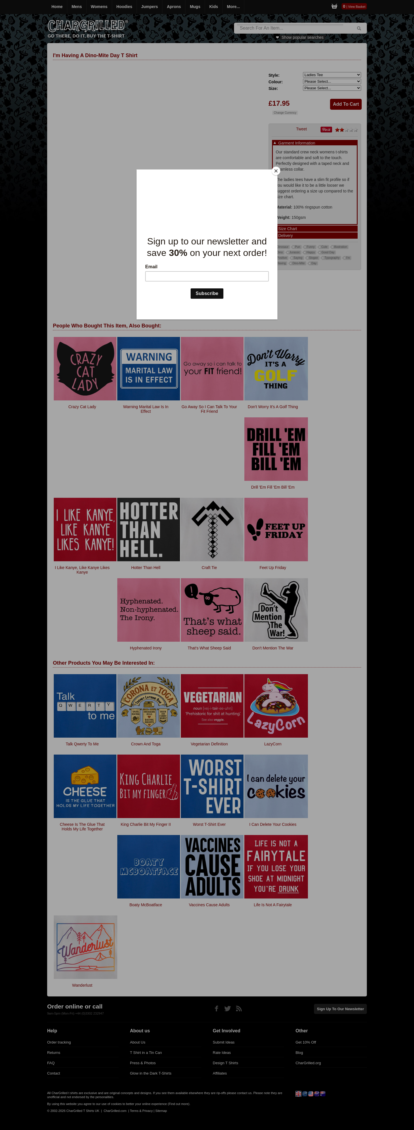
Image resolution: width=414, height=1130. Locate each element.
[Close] (276, 171)
